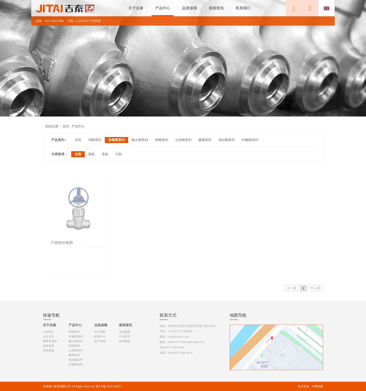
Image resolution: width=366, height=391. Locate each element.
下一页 (315, 288)
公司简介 (48, 331)
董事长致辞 (50, 341)
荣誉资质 (48, 345)
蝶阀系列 (204, 140)
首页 (66, 126)
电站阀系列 (226, 140)
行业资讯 (124, 336)
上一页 (291, 288)
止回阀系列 (183, 140)
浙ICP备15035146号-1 (109, 386)
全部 (78, 140)
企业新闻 (124, 331)
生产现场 (100, 341)
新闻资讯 (216, 8)
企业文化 (48, 336)
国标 (91, 154)
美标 (105, 154)
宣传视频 (48, 350)
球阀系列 (94, 140)
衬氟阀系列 (250, 140)
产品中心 (162, 8)
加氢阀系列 (116, 140)
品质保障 (189, 8)
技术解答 (124, 341)
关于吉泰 (135, 8)
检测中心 (100, 336)
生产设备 (100, 331)
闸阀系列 (161, 140)
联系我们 (243, 8)
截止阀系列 (140, 140)
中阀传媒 (317, 386)
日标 (118, 154)
